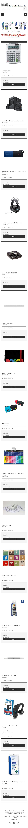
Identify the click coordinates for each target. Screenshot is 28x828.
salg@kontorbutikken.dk (16, 813)
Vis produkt (14, 84)
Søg (25, 8)
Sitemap (15, 817)
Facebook (14, 819)
